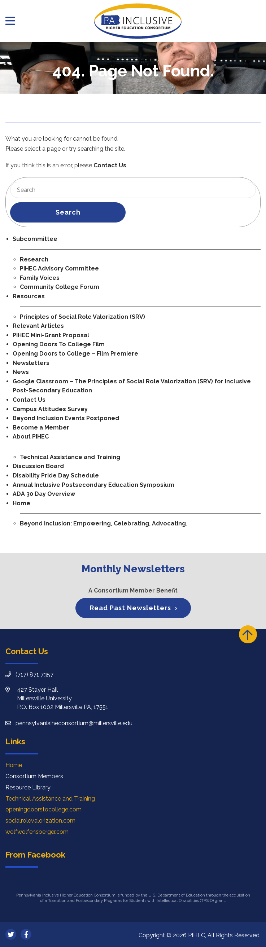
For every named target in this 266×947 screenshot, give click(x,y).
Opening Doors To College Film (59, 344)
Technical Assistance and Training (70, 457)
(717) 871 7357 (34, 674)
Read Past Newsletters (130, 608)
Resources (29, 296)
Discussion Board (38, 466)
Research (34, 259)
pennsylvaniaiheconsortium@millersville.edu (74, 723)
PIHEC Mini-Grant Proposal (51, 335)
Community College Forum (59, 286)
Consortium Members (34, 776)
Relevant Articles (38, 325)
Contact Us (109, 165)
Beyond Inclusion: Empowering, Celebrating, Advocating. (103, 523)
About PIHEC (31, 436)
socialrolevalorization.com (40, 820)
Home (21, 503)
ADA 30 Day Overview (44, 493)
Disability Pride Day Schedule (56, 475)
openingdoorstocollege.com (43, 809)
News (21, 372)
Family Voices (40, 277)
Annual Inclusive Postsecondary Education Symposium (93, 484)
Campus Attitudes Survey (50, 409)
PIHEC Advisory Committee (59, 268)
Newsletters (31, 363)
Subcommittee (35, 238)
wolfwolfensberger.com (37, 831)
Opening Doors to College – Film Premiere (75, 353)
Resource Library (28, 787)
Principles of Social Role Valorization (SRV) (82, 316)
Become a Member (41, 427)
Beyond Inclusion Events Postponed (66, 418)
